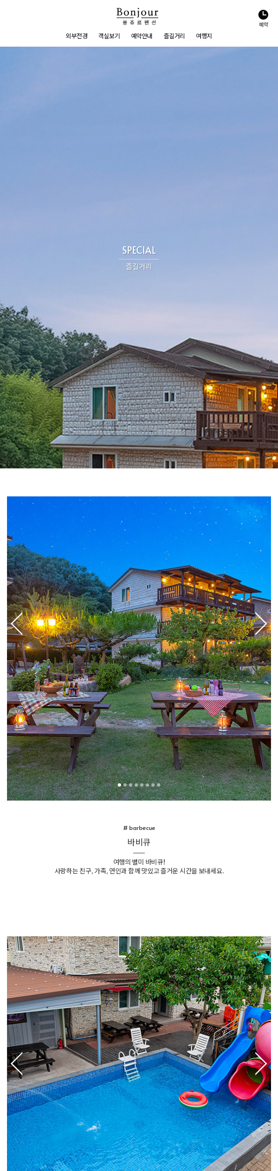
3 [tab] (139, 360)
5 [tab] (150, 360)
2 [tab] (133, 360)
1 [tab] (128, 360)
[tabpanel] (139, 224)
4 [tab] (144, 360)
